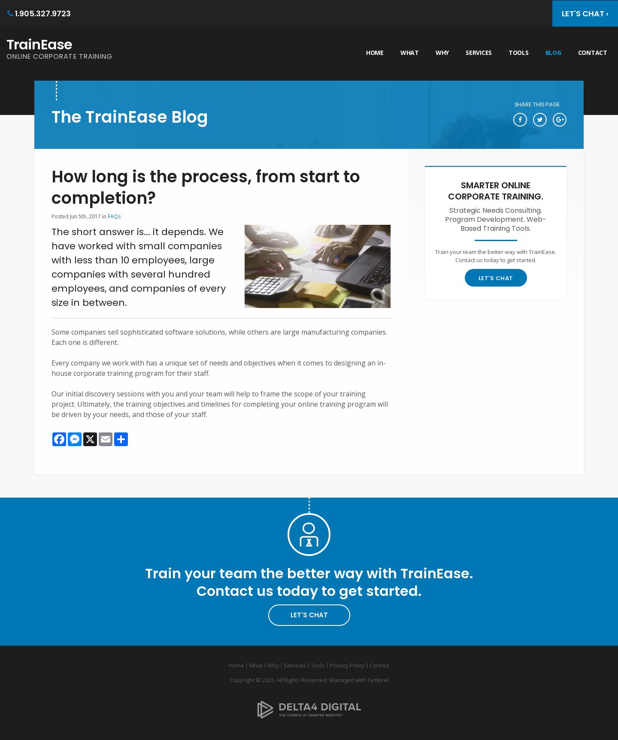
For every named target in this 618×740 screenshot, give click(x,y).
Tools (519, 52)
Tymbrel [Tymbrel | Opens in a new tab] (377, 680)
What (409, 52)
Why (442, 52)
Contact (592, 52)
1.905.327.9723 (43, 13)
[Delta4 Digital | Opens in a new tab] (309, 703)
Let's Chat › (585, 13)
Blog (553, 52)
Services (479, 52)
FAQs (114, 216)
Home (375, 52)
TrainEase (39, 44)
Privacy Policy (347, 665)
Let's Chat (496, 278)
